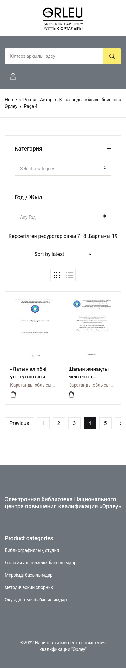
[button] (10, 76)
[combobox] (63, 168)
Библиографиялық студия (32, 550)
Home (11, 99)
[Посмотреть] (13, 394)
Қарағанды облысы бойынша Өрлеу (48, 385)
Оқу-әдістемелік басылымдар (36, 599)
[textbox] (60, 168)
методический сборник (29, 587)
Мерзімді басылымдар (29, 575)
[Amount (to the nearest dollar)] (54, 56)
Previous (19, 423)
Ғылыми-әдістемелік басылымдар (40, 562)
